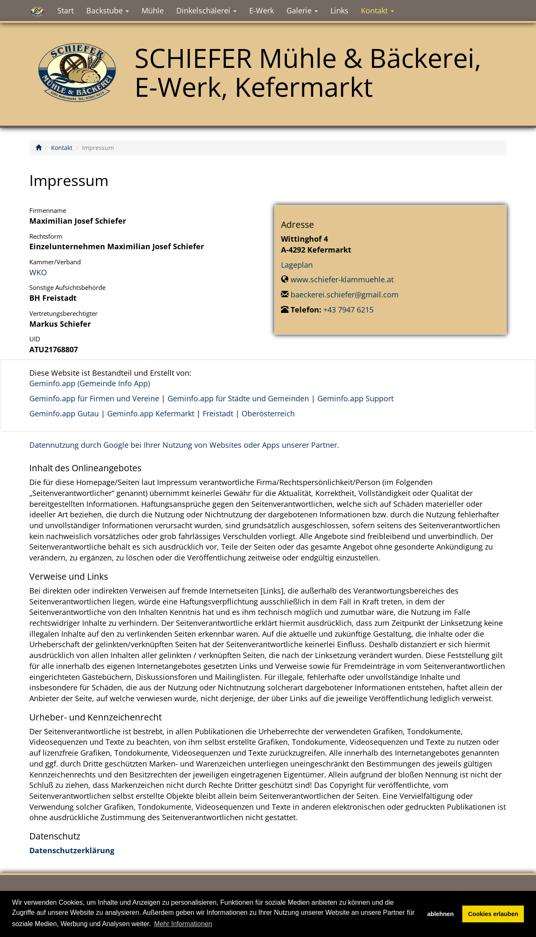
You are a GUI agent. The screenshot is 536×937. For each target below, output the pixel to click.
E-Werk (261, 10)
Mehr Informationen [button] (183, 923)
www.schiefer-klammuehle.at (342, 279)
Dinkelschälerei (206, 10)
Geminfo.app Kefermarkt (150, 413)
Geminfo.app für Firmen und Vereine (94, 398)
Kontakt (377, 10)
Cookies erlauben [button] (493, 914)
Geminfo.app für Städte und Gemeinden (238, 398)
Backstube (107, 10)
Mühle (153, 10)
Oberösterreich (268, 413)
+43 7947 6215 (348, 310)
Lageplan (297, 265)
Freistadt (218, 413)
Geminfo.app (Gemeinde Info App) (89, 383)
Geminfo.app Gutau (64, 413)
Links (339, 10)
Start (65, 10)
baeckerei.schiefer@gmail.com (345, 294)
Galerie (302, 10)
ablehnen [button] (440, 914)
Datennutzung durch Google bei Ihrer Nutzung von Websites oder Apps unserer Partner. (184, 445)
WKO (38, 272)
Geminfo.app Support (355, 398)
